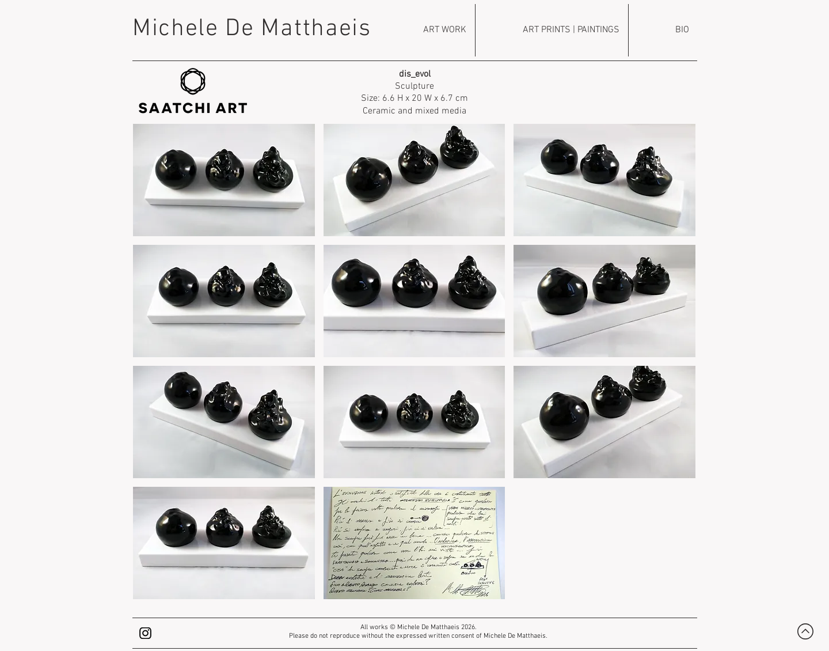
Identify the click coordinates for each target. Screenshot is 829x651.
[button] (224, 180)
